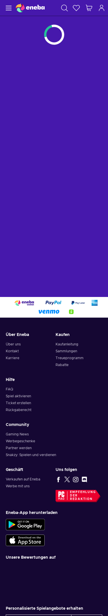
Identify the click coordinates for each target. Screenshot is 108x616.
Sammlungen (66, 351)
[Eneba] (30, 7)
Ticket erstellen (18, 403)
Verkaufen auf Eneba (23, 479)
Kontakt (12, 351)
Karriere (12, 358)
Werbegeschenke (20, 441)
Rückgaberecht (18, 410)
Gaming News (17, 434)
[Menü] (8, 8)
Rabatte (62, 365)
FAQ (9, 389)
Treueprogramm (70, 358)
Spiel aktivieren (18, 396)
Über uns (13, 344)
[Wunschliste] (76, 8)
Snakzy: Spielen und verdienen (31, 455)
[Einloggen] (101, 8)
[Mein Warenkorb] (89, 8)
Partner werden (19, 448)
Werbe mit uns (18, 486)
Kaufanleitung (67, 344)
